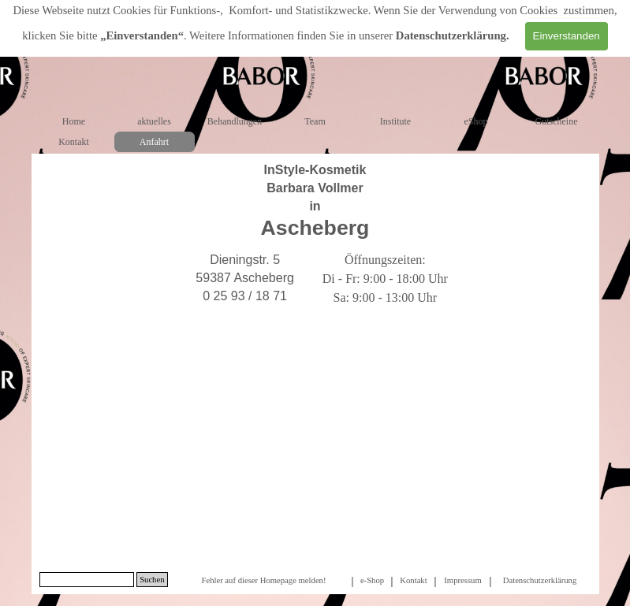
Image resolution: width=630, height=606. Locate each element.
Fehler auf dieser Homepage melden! (263, 580)
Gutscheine (556, 121)
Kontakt (73, 141)
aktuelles (154, 121)
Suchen (152, 579)
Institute (395, 121)
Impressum (462, 580)
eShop (476, 121)
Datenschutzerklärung (451, 35)
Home (73, 121)
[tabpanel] (315, 201)
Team (314, 121)
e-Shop (372, 580)
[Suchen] (87, 579)
